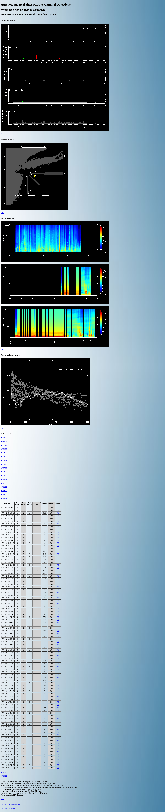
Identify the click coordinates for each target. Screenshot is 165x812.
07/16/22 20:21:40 (7, 729)
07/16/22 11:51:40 (7, 636)
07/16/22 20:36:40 (7, 732)
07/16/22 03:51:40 (7, 548)
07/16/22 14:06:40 (7, 661)
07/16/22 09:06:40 (7, 606)
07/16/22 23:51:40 (7, 768)
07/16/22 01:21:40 (7, 521)
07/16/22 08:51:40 (7, 603)
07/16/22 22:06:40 (7, 748)
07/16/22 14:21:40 (7, 664)
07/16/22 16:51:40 (7, 691)
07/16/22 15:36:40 (7, 677)
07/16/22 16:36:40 (7, 688)
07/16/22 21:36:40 (7, 743)
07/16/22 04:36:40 (7, 557)
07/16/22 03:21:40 (7, 543)
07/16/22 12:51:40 (7, 647)
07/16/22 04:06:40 (7, 551)
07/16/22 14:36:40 (7, 666)
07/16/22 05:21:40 (7, 565)
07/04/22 (4, 457)
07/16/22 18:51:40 (7, 713)
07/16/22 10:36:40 (7, 622)
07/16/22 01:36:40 (7, 524)
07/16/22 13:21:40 (7, 653)
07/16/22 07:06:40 (7, 584)
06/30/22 (4, 441)
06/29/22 (4, 438)
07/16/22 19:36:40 (7, 721)
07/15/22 (4, 498)
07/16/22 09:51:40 (7, 614)
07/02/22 (4, 449)
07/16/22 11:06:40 (7, 628)
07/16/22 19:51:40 (7, 724)
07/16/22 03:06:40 (7, 540)
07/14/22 (4, 494)
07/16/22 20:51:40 (7, 735)
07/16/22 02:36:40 (7, 535)
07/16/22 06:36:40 (7, 579)
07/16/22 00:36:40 (7, 513)
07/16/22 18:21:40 (7, 707)
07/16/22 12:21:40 (7, 642)
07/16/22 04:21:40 (7, 554)
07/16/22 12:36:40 (7, 644)
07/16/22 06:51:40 (7, 581)
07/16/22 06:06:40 (7, 573)
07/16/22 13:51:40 (7, 658)
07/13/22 (4, 491)
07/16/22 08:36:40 (7, 601)
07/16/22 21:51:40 (7, 746)
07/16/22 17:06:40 (7, 694)
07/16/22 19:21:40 (7, 718)
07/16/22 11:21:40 (7, 631)
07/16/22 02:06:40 (7, 529)
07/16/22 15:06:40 (7, 672)
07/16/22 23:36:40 (7, 765)
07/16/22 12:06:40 (7, 639)
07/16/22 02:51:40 (7, 537)
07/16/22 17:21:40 (7, 696)
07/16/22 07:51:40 (7, 592)
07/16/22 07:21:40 (7, 587)
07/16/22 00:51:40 (7, 516)
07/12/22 (4, 487)
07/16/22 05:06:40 (7, 562)
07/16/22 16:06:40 (7, 683)
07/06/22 (4, 464)
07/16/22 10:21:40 (7, 620)
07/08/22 (4, 472)
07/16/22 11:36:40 (7, 633)
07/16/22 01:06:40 (7, 518)
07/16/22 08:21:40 (7, 598)
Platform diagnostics (8, 808)
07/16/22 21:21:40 (7, 740)
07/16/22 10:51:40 (7, 625)
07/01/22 (4, 445)
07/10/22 (4, 479)
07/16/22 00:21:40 (7, 510)
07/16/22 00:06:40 (7, 507)
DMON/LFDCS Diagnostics (10, 804)
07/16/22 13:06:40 (7, 650)
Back (2, 134)
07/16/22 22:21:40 (7, 751)
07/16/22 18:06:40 (7, 705)
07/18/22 (4, 776)
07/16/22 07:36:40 (7, 590)
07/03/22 (4, 453)
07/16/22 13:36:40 (7, 655)
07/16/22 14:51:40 (7, 669)
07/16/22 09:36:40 (7, 611)
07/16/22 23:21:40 (7, 762)
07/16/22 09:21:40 (7, 609)
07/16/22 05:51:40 (7, 570)
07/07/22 (4, 468)
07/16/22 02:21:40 (7, 532)
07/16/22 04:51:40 (7, 559)
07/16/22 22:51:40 (7, 757)
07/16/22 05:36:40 (7, 568)
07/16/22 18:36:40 (7, 710)
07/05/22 (4, 460)
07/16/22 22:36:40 (7, 754)
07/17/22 (4, 772)
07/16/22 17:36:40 (7, 699)
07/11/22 (4, 483)
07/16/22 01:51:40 (7, 527)
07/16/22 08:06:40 (7, 595)
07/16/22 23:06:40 (7, 759)
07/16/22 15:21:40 (7, 675)
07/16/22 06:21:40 (7, 576)
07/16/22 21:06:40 (7, 738)
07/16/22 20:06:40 (7, 727)
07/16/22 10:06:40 (7, 617)
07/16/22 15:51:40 (7, 680)
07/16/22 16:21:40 (7, 685)
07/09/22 (4, 476)
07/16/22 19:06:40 (7, 716)
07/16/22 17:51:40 (7, 702)
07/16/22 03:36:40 (7, 546)
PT (58, 510)
